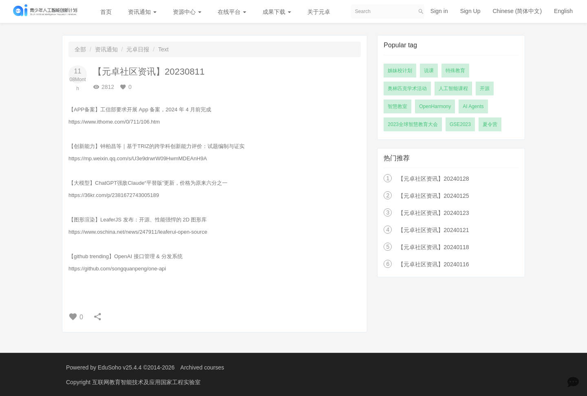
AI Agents (473, 106)
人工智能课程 (453, 88)
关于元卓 (318, 12)
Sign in (439, 11)
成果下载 (277, 12)
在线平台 (232, 12)
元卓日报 (137, 49)
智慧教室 (397, 106)
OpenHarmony (435, 106)
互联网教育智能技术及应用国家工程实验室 (146, 381)
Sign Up (470, 11)
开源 (485, 88)
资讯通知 (142, 12)
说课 (429, 70)
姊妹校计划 (400, 70)
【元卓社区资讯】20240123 (433, 213)
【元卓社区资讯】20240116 (433, 264)
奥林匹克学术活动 (407, 88)
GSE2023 (460, 124)
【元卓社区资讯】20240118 (433, 247)
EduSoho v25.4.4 (119, 367)
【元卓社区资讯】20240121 (433, 230)
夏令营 (490, 124)
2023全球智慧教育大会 (413, 124)
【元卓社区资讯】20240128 (433, 178)
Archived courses (202, 367)
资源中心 (187, 12)
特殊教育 (455, 70)
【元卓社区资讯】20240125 (433, 195)
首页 (106, 12)
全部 (80, 49)
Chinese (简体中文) (517, 11)
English (563, 11)
